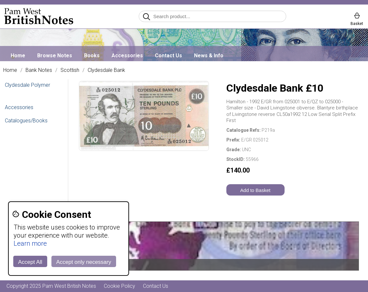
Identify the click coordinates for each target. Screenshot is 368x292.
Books (92, 55)
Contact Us (168, 55)
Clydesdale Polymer (27, 85)
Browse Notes (54, 55)
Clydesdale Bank (106, 70)
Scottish (69, 70)
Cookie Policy (119, 286)
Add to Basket (255, 190)
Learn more (30, 243)
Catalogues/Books (26, 121)
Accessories (127, 55)
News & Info (208, 55)
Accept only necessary (83, 262)
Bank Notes (39, 70)
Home (18, 55)
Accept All (30, 262)
